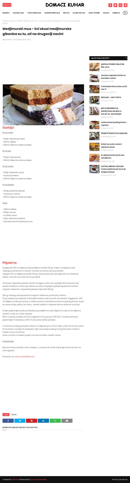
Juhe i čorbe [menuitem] (94, 13)
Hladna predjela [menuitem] (52, 13)
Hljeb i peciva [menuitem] (79, 13)
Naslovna (7, 5)
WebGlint (15, 479)
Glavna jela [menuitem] (18, 13)
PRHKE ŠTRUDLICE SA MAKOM (114, 133)
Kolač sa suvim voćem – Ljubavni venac (112, 145)
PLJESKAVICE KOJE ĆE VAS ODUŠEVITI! (112, 156)
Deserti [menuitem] (6, 13)
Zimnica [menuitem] (116, 13)
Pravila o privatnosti (119, 479)
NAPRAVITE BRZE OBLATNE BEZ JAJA (112, 65)
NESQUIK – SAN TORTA (111, 97)
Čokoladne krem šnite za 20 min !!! (114, 87)
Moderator (8, 39)
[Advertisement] (43, 61)
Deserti (19, 21)
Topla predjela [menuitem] (34, 13)
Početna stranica (9, 21)
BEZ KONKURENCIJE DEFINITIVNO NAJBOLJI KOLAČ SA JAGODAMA (111, 111)
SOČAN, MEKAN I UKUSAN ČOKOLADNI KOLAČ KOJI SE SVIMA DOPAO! (113, 169)
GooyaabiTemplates (39, 479)
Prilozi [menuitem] (66, 13)
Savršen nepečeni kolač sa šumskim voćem (113, 76)
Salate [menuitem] (106, 13)
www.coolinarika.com (25, 356)
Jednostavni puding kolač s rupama (114, 123)
